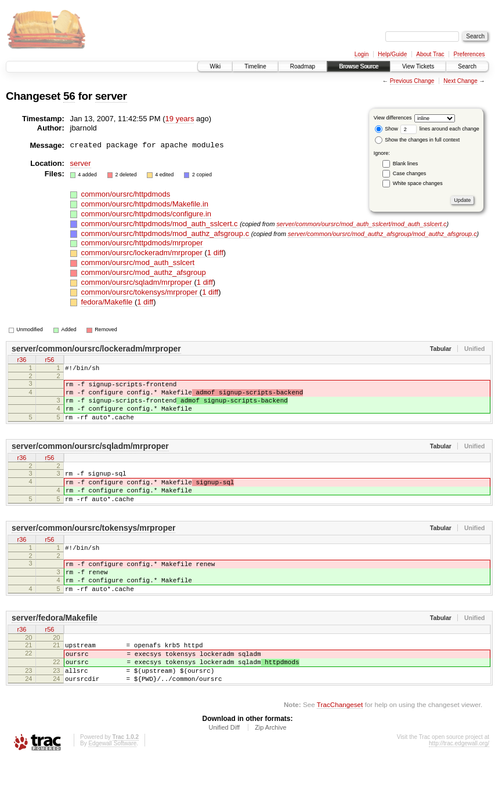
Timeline (255, 66)
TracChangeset (340, 746)
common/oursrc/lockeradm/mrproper (142, 252)
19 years (179, 118)
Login (361, 54)
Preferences (469, 54)
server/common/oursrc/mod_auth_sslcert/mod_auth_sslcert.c (361, 223)
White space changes (418, 183)
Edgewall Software (112, 785)
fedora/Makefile (108, 302)
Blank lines (405, 163)
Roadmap (302, 66)
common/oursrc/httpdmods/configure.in (146, 213)
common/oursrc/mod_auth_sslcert (137, 262)
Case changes (410, 173)
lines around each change (439, 129)
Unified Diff (224, 769)
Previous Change (412, 81)
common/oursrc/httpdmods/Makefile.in (144, 204)
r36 (22, 360)
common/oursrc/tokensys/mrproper (140, 292)
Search (467, 66)
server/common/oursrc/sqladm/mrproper (90, 458)
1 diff (215, 252)
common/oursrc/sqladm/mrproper (137, 282)
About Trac (430, 54)
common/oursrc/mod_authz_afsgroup (143, 272)
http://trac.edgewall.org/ (459, 785)
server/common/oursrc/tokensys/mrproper (93, 548)
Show (386, 129)
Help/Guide (392, 54)
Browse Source (358, 66)
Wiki (215, 66)
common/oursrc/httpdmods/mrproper (142, 242)
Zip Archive (270, 769)
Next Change (460, 81)
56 (69, 96)
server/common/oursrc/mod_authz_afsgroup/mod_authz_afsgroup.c (382, 233)
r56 (50, 360)
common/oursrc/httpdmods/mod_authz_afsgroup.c (166, 233)
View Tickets (418, 66)
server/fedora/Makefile (54, 649)
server (111, 96)
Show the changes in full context (417, 140)
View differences (393, 118)
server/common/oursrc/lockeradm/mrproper (96, 348)
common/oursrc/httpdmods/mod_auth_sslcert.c (160, 223)
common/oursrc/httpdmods (125, 194)
